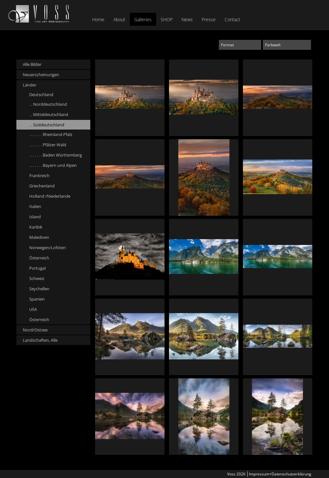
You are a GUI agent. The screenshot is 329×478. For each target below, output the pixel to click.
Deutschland (41, 94)
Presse (209, 19)
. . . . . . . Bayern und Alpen (53, 165)
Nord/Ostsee (35, 330)
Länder (29, 85)
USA (33, 309)
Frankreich (39, 175)
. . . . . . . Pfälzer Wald (47, 145)
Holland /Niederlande (49, 196)
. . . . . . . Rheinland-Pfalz (50, 134)
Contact (232, 19)
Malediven (39, 237)
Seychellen (39, 289)
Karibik (35, 227)
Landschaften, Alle (40, 340)
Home (98, 19)
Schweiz (36, 278)
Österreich (39, 258)
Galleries (143, 19)
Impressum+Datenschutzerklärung (280, 474)
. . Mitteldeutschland (48, 114)
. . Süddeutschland (46, 125)
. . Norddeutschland (48, 104)
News (187, 19)
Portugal (37, 268)
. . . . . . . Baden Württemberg (55, 155)
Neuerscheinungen (41, 74)
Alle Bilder (32, 64)
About (119, 19)
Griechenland (42, 186)
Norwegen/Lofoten (47, 247)
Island (35, 217)
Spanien (37, 299)
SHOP (167, 19)
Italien (35, 206)
